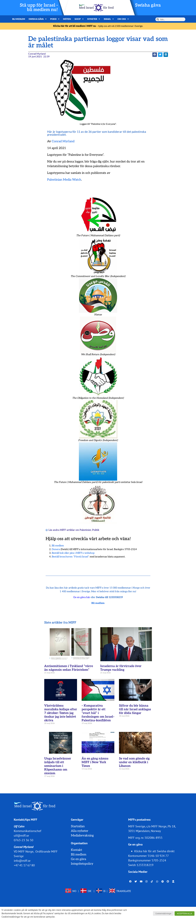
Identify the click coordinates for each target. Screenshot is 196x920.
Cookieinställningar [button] (163, 913)
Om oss (123, 19)
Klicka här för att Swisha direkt (154, 851)
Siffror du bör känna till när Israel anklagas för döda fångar (135, 709)
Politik (95, 530)
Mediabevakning (82, 835)
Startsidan (78, 826)
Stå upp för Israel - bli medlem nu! (39, 7)
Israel (109, 19)
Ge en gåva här (81, 597)
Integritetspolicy (82, 864)
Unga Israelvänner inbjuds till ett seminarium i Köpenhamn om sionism (57, 766)
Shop (79, 19)
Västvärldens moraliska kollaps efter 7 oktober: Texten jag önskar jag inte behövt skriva (60, 713)
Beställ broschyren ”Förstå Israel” (70, 556)
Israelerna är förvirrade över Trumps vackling (120, 668)
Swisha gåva (148, 5)
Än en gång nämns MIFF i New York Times (95, 762)
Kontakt (76, 850)
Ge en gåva (78, 859)
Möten (67, 19)
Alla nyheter (79, 831)
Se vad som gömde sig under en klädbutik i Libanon (134, 762)
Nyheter (93, 19)
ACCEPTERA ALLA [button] (184, 913)
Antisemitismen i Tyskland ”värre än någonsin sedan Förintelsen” (68, 668)
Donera (56, 549)
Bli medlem (18, 19)
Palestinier (85, 530)
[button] (154, 54)
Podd (54, 19)
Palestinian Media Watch (64, 180)
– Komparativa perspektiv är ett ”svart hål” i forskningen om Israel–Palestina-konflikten (98, 713)
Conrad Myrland (63, 141)
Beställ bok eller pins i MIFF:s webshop (73, 553)
